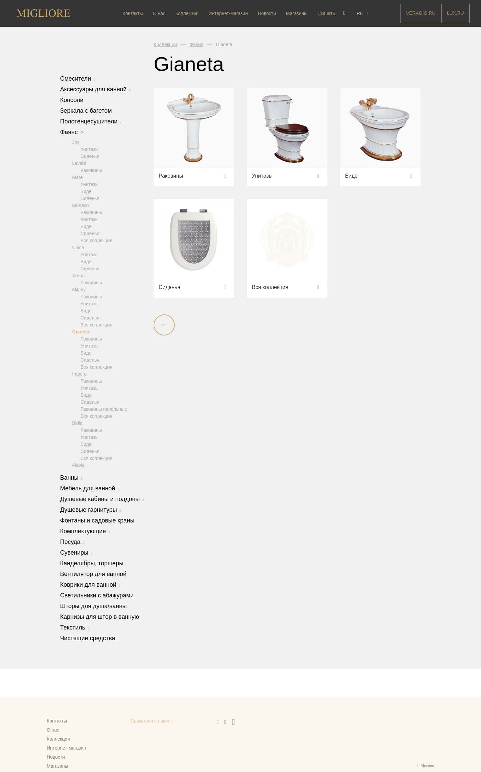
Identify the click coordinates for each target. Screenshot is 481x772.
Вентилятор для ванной (93, 574)
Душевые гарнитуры (90, 509)
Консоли (72, 100)
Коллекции (187, 13)
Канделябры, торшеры (91, 563)
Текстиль (74, 627)
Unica (78, 247)
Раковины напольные (104, 408)
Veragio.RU (421, 13)
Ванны (71, 477)
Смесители (77, 79)
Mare (77, 177)
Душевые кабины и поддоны (102, 499)
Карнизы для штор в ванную (99, 616)
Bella (77, 422)
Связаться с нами (150, 720)
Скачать (327, 13)
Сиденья (90, 156)
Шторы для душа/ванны (93, 606)
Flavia (78, 465)
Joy (75, 141)
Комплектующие (85, 531)
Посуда (72, 542)
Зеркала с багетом (86, 111)
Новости (267, 13)
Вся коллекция (96, 240)
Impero (79, 373)
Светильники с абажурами (97, 595)
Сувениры (76, 552)
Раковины (91, 170)
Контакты (133, 13)
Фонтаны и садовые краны (97, 520)
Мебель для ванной (89, 488)
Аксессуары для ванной (95, 89)
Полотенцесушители (90, 121)
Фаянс (72, 132)
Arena (78, 275)
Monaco (80, 205)
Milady (79, 289)
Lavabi (79, 163)
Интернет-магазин (229, 13)
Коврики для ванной (90, 584)
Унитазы (90, 149)
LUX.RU (455, 13)
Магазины (297, 13)
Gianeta (80, 331)
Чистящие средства (87, 638)
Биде (86, 191)
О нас (159, 13)
